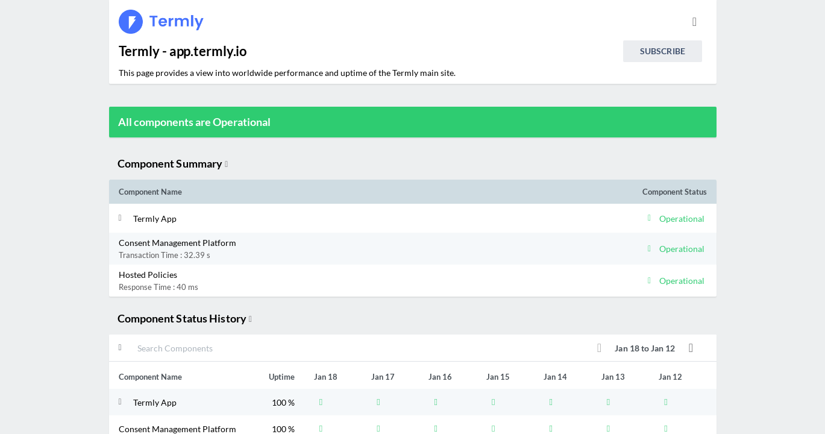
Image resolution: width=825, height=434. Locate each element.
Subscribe (662, 51)
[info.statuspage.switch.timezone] (695, 22)
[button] (339, 218)
